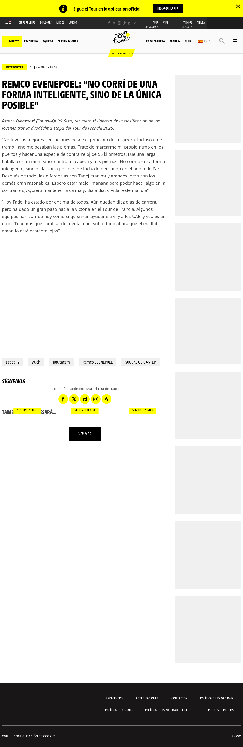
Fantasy (175, 41)
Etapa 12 (12, 362)
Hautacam (61, 362)
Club (188, 41)
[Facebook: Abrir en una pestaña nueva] (109, 23)
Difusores (46, 23)
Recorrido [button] (31, 41)
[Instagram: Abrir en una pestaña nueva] (119, 23)
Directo (14, 41)
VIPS (165, 23)
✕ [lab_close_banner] (238, 6)
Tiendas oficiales (187, 25)
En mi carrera (155, 41)
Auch (36, 362)
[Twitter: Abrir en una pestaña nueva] (114, 23)
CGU (5, 736)
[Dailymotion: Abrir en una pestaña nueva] (129, 23)
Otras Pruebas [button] (27, 23)
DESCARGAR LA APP (167, 8)
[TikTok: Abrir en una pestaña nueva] (124, 23)
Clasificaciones (68, 41)
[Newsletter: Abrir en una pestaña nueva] (134, 23)
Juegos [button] (73, 23)
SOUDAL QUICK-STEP (140, 362)
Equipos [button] (48, 41)
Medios (60, 23)
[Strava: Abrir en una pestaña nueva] (106, 399)
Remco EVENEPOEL (98, 362)
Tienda (201, 23)
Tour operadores (151, 25)
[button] (204, 41)
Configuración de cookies (35, 736)
